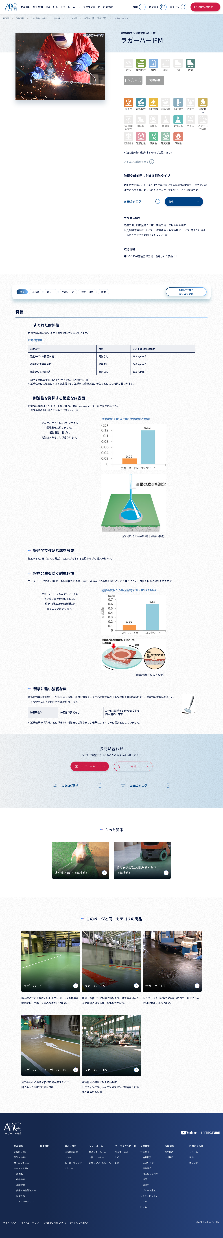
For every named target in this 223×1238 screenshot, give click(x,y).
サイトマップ (9, 1222)
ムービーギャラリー (74, 1162)
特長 (22, 292)
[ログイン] (178, 7)
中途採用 (169, 1157)
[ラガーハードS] (111, 961)
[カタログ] (157, 7)
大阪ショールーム (97, 1157)
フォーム (193, 1151)
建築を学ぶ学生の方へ (100, 1162)
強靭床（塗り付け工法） (95, 18)
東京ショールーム (97, 1151)
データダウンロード (125, 1146)
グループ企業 (149, 1190)
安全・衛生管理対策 (26, 1190)
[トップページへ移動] (11, 7)
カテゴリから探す (39, 18)
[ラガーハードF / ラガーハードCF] (50, 1045)
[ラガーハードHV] (111, 1045)
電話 (191, 1157)
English (144, 1207)
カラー (50, 292)
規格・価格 (87, 292)
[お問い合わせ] (205, 6)
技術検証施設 (71, 1151)
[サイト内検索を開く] (139, 7)
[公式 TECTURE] (210, 1133)
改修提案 (20, 1179)
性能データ (68, 292)
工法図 (35, 292)
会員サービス (121, 1151)
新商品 (19, 1173)
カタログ (193, 1162)
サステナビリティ (148, 1195)
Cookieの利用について (55, 1222)
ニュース (144, 1201)
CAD (117, 1157)
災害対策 (20, 1195)
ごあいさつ (148, 1162)
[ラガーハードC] (172, 961)
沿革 (145, 1179)
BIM (117, 1162)
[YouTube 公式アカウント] (189, 1132)
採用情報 (169, 1146)
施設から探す (20, 1151)
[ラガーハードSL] (50, 961)
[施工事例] (38, 6)
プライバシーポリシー (30, 1222)
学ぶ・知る (70, 1146)
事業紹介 (147, 1168)
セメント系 (72, 18)
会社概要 (147, 1157)
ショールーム (96, 1146)
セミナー (69, 1168)
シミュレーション (25, 1201)
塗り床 (57, 18)
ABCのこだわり (150, 1173)
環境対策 (20, 1184)
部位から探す (20, 1157)
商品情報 (19, 18)
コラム (68, 1157)
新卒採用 (169, 1151)
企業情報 (145, 1146)
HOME (6, 18)
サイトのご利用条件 (79, 1222)
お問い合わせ (196, 1146)
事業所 (146, 1184)
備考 (103, 292)
